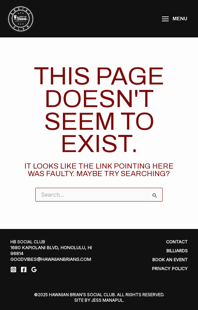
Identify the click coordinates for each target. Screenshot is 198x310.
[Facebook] (24, 269)
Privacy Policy (170, 268)
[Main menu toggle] (174, 18)
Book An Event (170, 259)
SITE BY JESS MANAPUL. (99, 300)
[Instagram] (13, 269)
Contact (177, 241)
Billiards (177, 250)
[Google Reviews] (34, 269)
